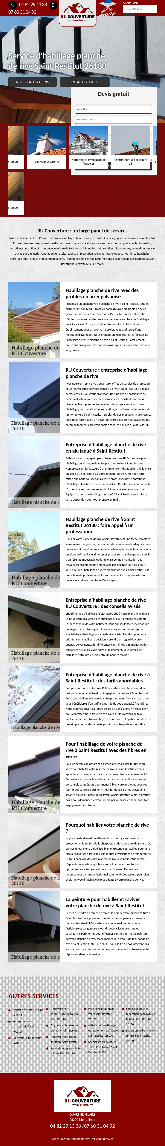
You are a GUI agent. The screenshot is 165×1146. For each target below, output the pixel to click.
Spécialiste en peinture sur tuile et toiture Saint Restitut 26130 (102, 1047)
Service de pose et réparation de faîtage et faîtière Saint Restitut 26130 (140, 1016)
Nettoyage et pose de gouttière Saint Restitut (64, 1039)
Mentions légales (102, 1139)
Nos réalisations (32, 82)
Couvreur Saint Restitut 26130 (27, 1040)
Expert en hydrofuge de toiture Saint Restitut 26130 (140, 1036)
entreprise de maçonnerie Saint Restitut (23, 1026)
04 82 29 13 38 (27, 4)
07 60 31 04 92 (99, 1126)
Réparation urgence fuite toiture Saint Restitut (65, 1050)
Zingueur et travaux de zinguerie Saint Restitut (64, 1028)
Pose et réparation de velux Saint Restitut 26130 (101, 1014)
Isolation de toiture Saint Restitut (28, 1012)
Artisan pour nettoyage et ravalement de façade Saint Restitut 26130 (103, 1031)
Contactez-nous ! (84, 82)
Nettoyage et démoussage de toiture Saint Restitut (64, 1014)
